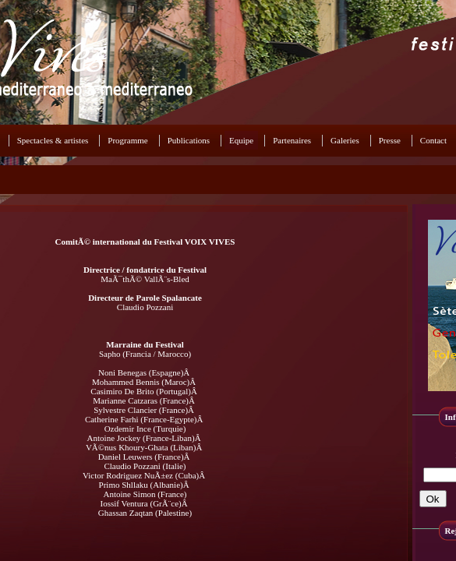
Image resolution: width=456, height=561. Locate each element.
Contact (433, 140)
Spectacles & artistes (53, 140)
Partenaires (292, 140)
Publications (189, 140)
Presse (390, 140)
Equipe (241, 140)
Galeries (345, 140)
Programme (127, 140)
